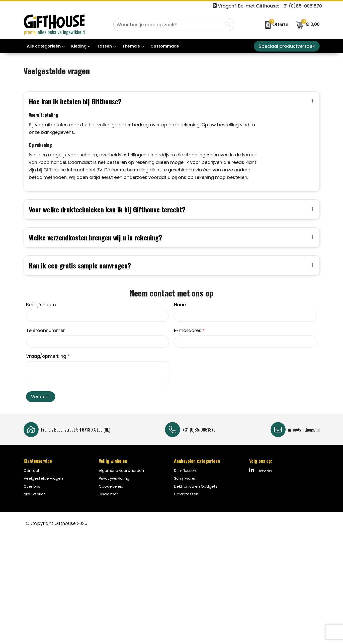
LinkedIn (260, 478)
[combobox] (168, 24)
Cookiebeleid (111, 493)
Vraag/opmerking (48, 364)
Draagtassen (186, 501)
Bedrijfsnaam (41, 312)
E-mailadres (189, 338)
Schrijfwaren (185, 485)
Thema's (131, 46)
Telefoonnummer (45, 338)
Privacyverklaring (114, 485)
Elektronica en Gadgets (196, 493)
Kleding (79, 46)
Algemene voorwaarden (121, 478)
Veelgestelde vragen (43, 485)
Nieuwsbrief (34, 501)
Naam (181, 312)
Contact (32, 478)
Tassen (104, 46)
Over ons (32, 493)
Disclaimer (108, 501)
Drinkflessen (185, 478)
